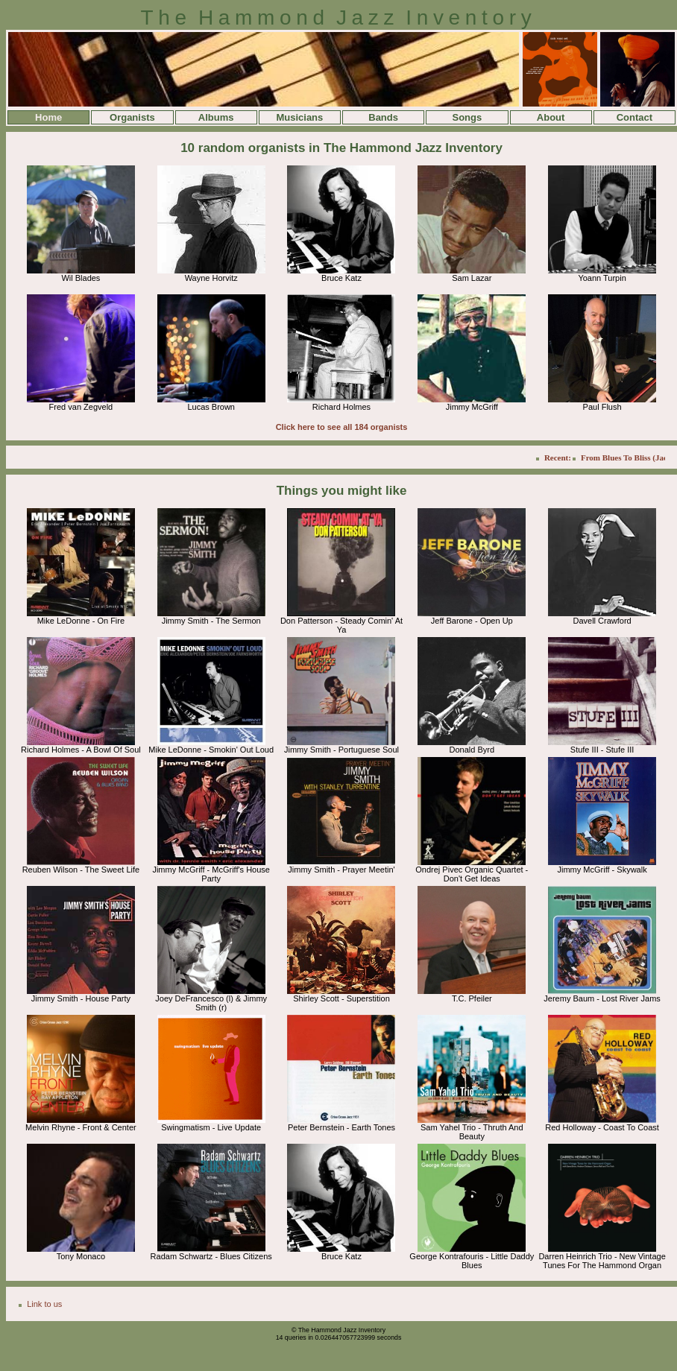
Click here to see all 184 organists (342, 426)
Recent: (563, 457)
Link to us (44, 1303)
